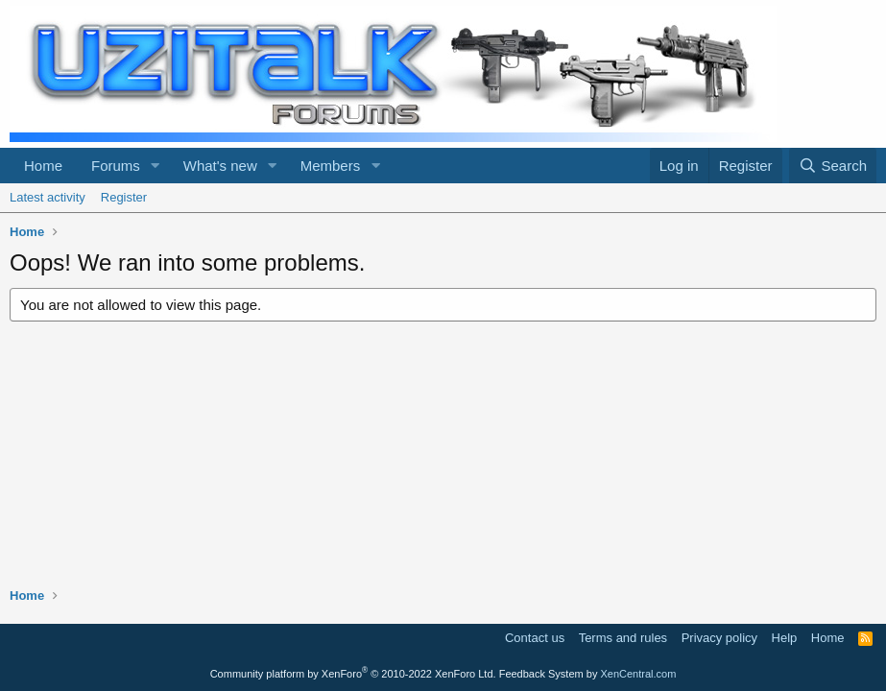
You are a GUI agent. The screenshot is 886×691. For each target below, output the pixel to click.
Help (785, 638)
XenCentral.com (638, 673)
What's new (220, 165)
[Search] (832, 165)
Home (43, 165)
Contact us (534, 638)
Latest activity (47, 197)
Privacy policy (719, 638)
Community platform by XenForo (353, 673)
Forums (115, 165)
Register (124, 197)
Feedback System (541, 673)
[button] (155, 165)
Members (330, 165)
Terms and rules (623, 638)
